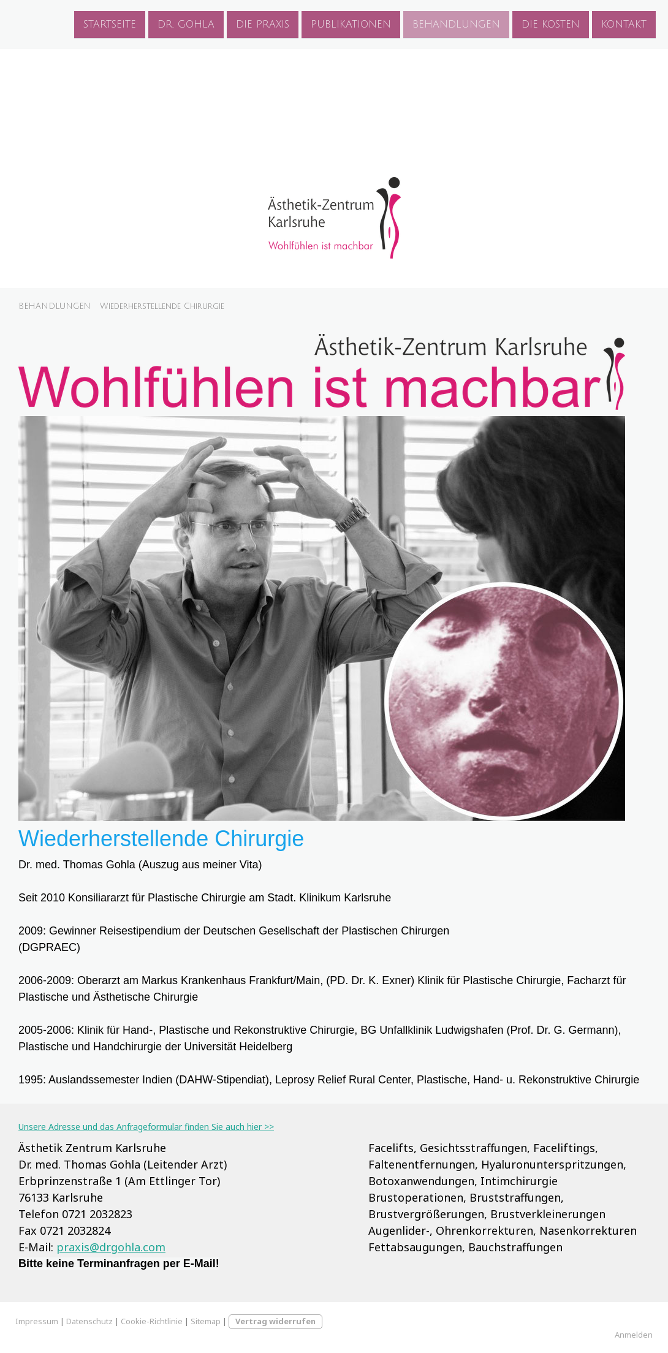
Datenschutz (89, 1321)
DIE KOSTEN (551, 23)
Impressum (36, 1321)
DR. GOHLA (186, 23)
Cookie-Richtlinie (152, 1321)
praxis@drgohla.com (110, 1247)
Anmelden (634, 1334)
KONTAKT (624, 23)
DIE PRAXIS (262, 23)
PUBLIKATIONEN (351, 23)
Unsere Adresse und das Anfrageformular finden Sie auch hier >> (146, 1126)
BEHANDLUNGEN (456, 23)
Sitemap (206, 1321)
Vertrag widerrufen (275, 1321)
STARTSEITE (109, 23)
